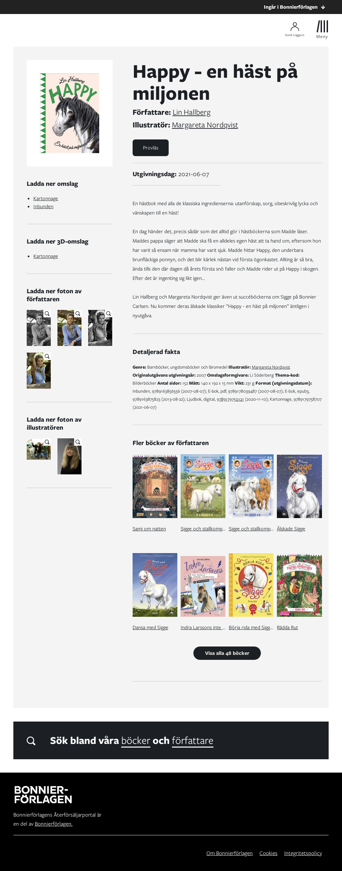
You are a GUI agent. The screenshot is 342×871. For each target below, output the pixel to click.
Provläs (150, 147)
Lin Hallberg (191, 112)
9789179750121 (230, 399)
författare (192, 740)
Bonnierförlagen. (53, 824)
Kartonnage (45, 198)
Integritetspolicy (303, 853)
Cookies (269, 853)
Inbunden (43, 206)
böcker (135, 740)
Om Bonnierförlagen (229, 853)
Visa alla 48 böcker (227, 653)
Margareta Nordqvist (205, 124)
